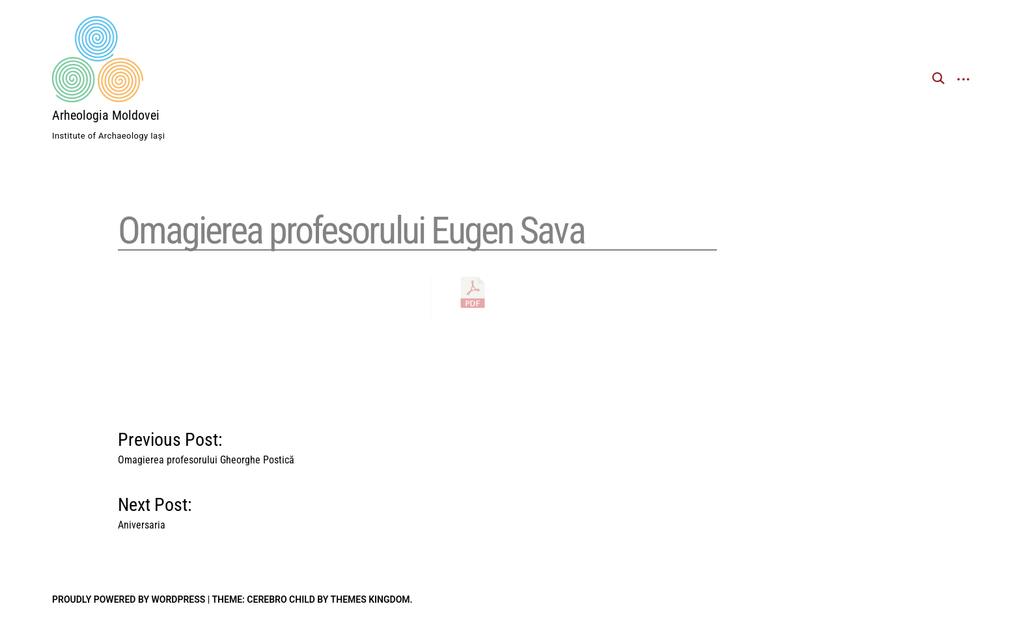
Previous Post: (206, 445)
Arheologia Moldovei (106, 115)
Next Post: (155, 510)
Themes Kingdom (370, 599)
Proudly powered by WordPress (128, 599)
